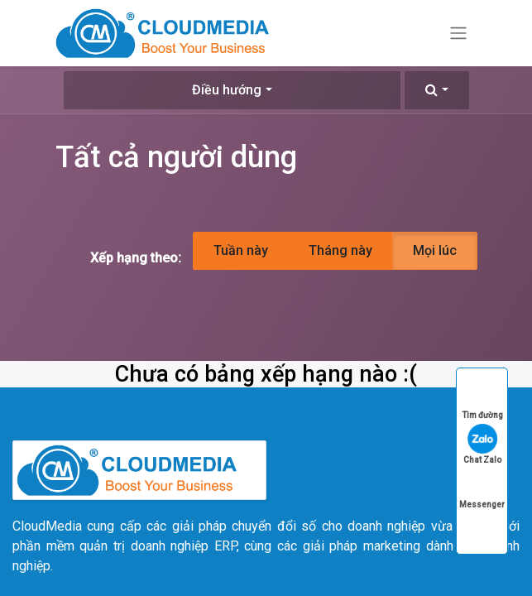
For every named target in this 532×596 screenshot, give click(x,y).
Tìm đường (482, 399)
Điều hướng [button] (226, 90)
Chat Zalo (482, 444)
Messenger (482, 489)
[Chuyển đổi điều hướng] (458, 33)
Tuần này (240, 250)
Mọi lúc (435, 250)
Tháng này (340, 250)
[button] (436, 90)
